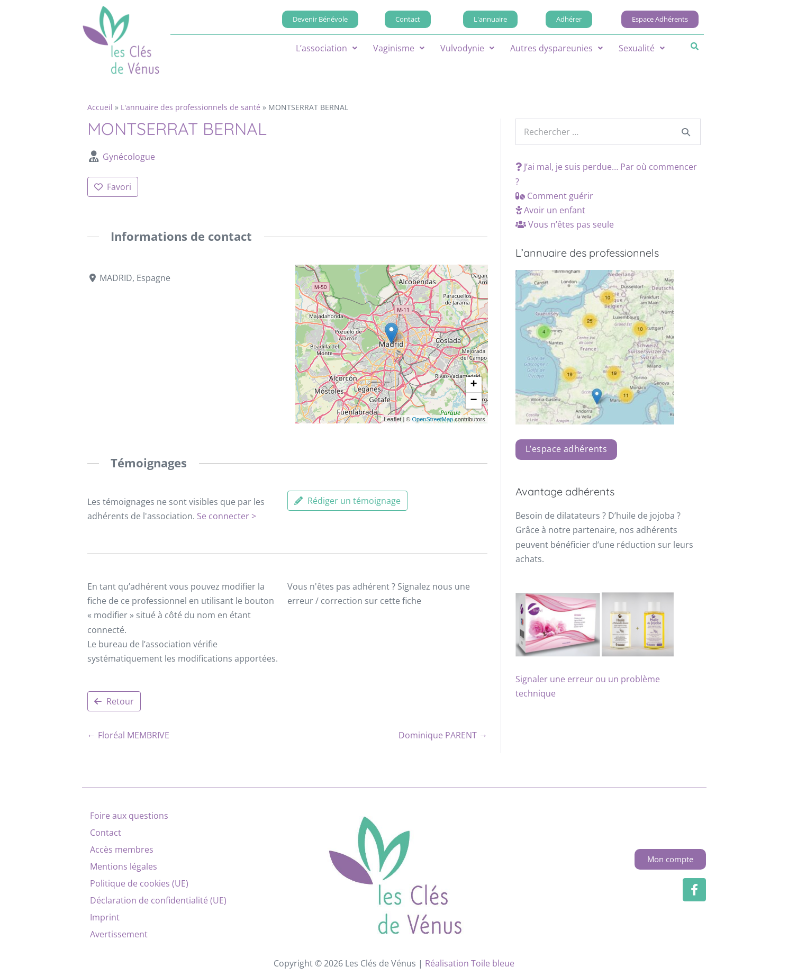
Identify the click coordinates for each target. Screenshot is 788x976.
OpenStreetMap (432, 418)
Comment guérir (554, 196)
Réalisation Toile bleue (469, 963)
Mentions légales (123, 866)
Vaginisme (398, 48)
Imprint (105, 917)
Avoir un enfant (550, 210)
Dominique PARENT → (442, 735)
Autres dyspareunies (556, 48)
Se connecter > (226, 516)
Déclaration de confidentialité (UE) (158, 900)
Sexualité (642, 48)
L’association (326, 48)
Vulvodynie (467, 48)
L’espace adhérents (566, 449)
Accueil (100, 107)
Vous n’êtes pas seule (564, 224)
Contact (105, 832)
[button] (326, 48)
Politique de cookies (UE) (139, 883)
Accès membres (121, 849)
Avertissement (119, 934)
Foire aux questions (129, 815)
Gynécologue (129, 156)
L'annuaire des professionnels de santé (190, 107)
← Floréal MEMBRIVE (128, 735)
